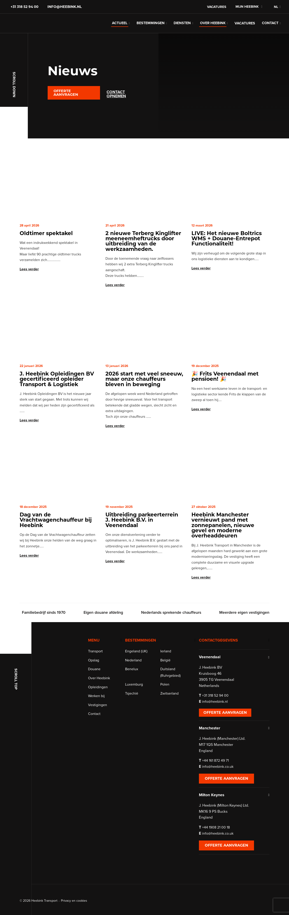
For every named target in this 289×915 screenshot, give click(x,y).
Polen (164, 713)
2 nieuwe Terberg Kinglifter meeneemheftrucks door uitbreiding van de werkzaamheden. (143, 253)
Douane (95, 698)
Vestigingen (98, 734)
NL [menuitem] (276, 7)
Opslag (94, 689)
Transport (96, 680)
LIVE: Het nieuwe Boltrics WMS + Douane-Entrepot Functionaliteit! (226, 250)
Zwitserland (169, 722)
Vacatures (216, 7)
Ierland (165, 680)
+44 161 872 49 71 (218, 789)
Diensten (182, 29)
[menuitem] (275, 7)
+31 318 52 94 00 (24, 7)
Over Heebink (213, 29)
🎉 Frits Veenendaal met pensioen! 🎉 (225, 388)
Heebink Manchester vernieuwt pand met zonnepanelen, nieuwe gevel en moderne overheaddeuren (222, 537)
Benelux (133, 698)
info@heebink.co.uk (221, 796)
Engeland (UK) (138, 680)
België (165, 689)
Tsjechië (133, 722)
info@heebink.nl (64, 7)
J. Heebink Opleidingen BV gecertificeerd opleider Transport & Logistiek (57, 390)
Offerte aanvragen (66, 105)
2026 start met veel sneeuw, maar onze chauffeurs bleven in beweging (144, 390)
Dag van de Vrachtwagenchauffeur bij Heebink (56, 532)
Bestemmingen (151, 29)
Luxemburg (135, 713)
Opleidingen (99, 716)
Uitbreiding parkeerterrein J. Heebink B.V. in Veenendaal (141, 532)
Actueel (119, 29)
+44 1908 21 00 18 (219, 856)
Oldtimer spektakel (46, 245)
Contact (270, 29)
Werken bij (97, 725)
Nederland (135, 689)
